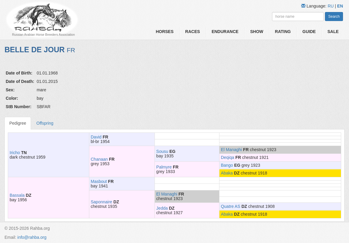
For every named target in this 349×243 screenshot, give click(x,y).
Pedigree (17, 123)
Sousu (162, 151)
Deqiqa (227, 157)
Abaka (227, 173)
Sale (332, 31)
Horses (164, 31)
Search (334, 16)
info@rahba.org (32, 237)
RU (331, 6)
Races (192, 31)
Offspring (45, 123)
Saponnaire (101, 201)
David (96, 137)
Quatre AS (230, 206)
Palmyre (164, 167)
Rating (283, 31)
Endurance (225, 31)
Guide (309, 31)
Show (256, 31)
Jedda (162, 208)
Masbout (99, 181)
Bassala (17, 195)
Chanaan (99, 159)
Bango (227, 165)
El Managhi (231, 149)
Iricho (15, 152)
